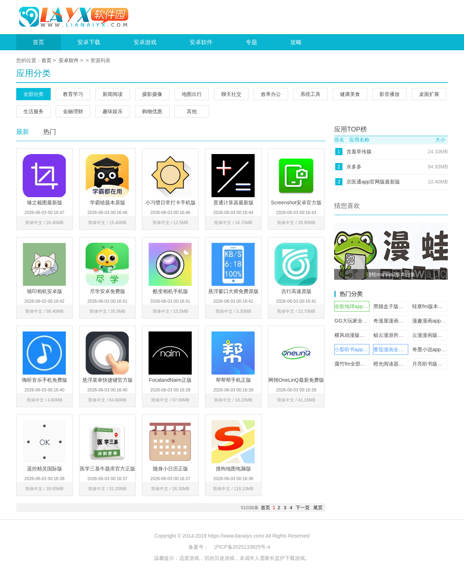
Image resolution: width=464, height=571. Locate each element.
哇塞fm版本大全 (430, 306)
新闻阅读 (113, 94)
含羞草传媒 (359, 151)
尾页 (318, 507)
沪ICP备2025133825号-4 (242, 547)
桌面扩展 (429, 94)
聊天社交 (231, 94)
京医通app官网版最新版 (373, 182)
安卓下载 (88, 42)
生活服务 (33, 111)
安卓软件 (201, 42)
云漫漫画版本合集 (432, 335)
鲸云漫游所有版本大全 (398, 335)
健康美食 (350, 94)
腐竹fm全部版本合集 (358, 364)
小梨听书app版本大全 (359, 349)
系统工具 (310, 94)
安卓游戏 (144, 42)
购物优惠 (152, 111)
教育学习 (73, 94)
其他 (192, 111)
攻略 (296, 42)
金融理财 (73, 111)
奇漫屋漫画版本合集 (396, 321)
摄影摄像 (152, 94)
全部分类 (33, 94)
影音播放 (389, 94)
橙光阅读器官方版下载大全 (403, 364)
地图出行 (192, 94)
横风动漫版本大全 (355, 335)
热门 (49, 131)
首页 (38, 42)
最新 (22, 131)
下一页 (303, 507)
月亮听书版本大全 (432, 364)
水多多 (353, 167)
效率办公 (271, 94)
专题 (251, 42)
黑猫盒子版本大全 (393, 306)
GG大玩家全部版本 (356, 321)
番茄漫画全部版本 (393, 349)
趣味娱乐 (113, 111)
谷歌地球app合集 (354, 306)
